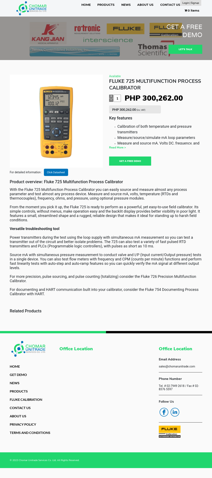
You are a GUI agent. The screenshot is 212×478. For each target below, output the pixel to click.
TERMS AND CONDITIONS (21, 440)
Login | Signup (190, 2)
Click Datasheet (57, 174)
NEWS (126, 5)
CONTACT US (170, 5)
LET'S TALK (184, 50)
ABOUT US (145, 5)
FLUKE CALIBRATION (28, 403)
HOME (86, 5)
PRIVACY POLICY (25, 429)
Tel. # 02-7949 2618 (171, 387)
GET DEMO (19, 377)
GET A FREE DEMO (131, 162)
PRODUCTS (105, 5)
